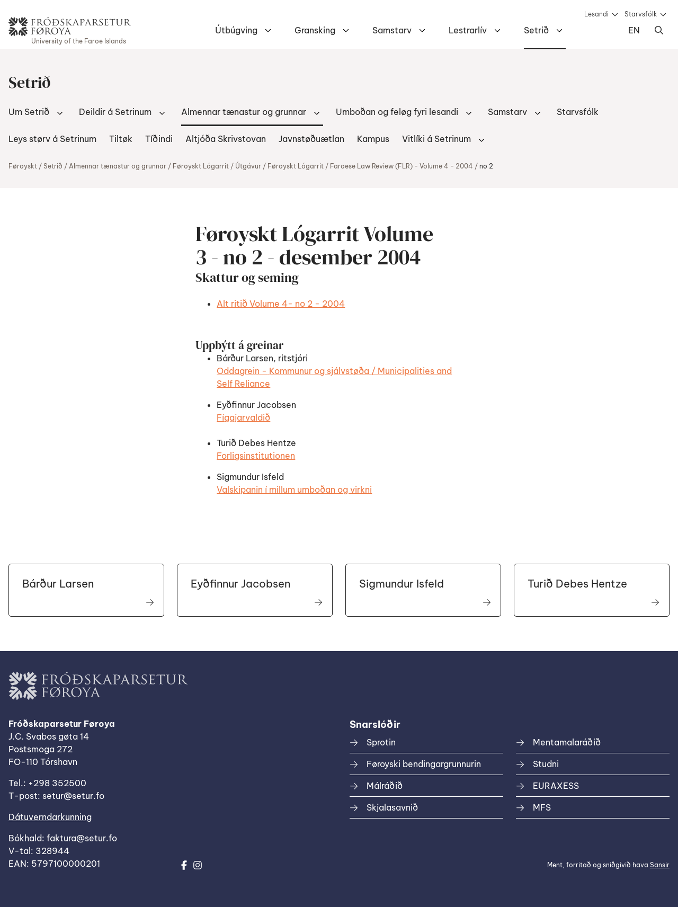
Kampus (373, 139)
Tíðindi (159, 139)
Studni (546, 764)
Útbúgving (236, 30)
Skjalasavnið (392, 807)
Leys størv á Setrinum (52, 139)
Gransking (315, 30)
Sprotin (381, 742)
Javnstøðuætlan (311, 139)
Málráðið (385, 785)
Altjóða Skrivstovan (225, 139)
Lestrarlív (468, 30)
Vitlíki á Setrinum (436, 139)
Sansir (660, 865)
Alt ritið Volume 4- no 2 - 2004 (281, 303)
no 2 (486, 166)
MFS (542, 807)
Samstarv (392, 30)
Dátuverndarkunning (50, 817)
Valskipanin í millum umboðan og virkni (294, 489)
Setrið (536, 30)
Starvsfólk (641, 14)
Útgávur (248, 166)
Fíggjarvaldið (243, 417)
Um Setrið (28, 111)
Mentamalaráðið (567, 742)
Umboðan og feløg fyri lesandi (397, 111)
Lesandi (596, 14)
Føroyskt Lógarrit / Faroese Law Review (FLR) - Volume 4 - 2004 (370, 166)
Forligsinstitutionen (256, 455)
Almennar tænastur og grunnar (243, 111)
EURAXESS (556, 785)
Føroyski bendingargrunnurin (424, 764)
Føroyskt (22, 166)
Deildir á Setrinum (115, 111)
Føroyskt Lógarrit (201, 166)
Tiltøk (120, 139)
